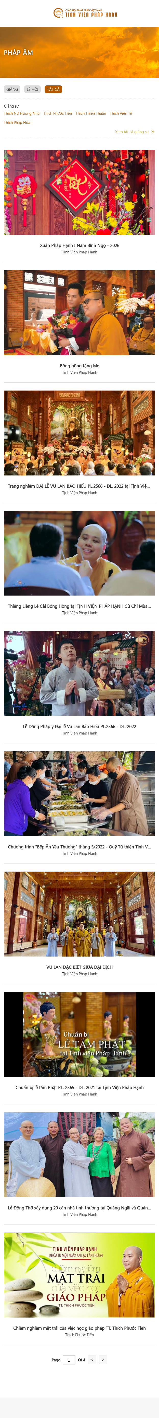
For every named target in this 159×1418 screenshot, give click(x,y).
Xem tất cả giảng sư (132, 131)
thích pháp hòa (17, 122)
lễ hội (32, 89)
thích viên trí (121, 113)
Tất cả (53, 89)
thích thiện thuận (91, 113)
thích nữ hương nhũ (21, 113)
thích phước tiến (57, 113)
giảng (12, 89)
